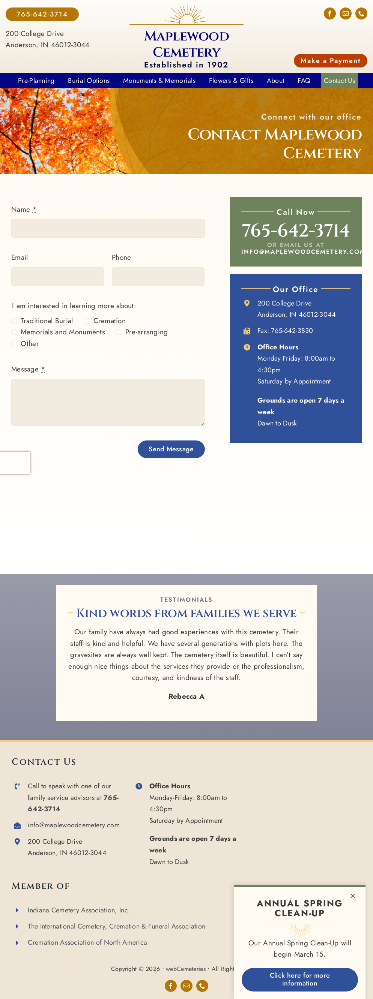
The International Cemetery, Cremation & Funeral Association (116, 926)
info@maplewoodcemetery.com (303, 251)
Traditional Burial (47, 321)
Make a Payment (331, 61)
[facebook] (330, 13)
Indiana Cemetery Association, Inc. (79, 910)
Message (28, 369)
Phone (121, 257)
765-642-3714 (296, 231)
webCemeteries (186, 969)
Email (19, 257)
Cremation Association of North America (87, 942)
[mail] (346, 13)
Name (24, 209)
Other (30, 343)
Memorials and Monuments (63, 332)
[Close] (352, 896)
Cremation (109, 321)
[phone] (361, 13)
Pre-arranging (146, 332)
